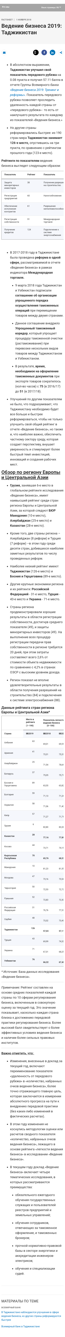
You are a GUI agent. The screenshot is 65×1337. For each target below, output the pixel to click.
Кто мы (5, 7)
